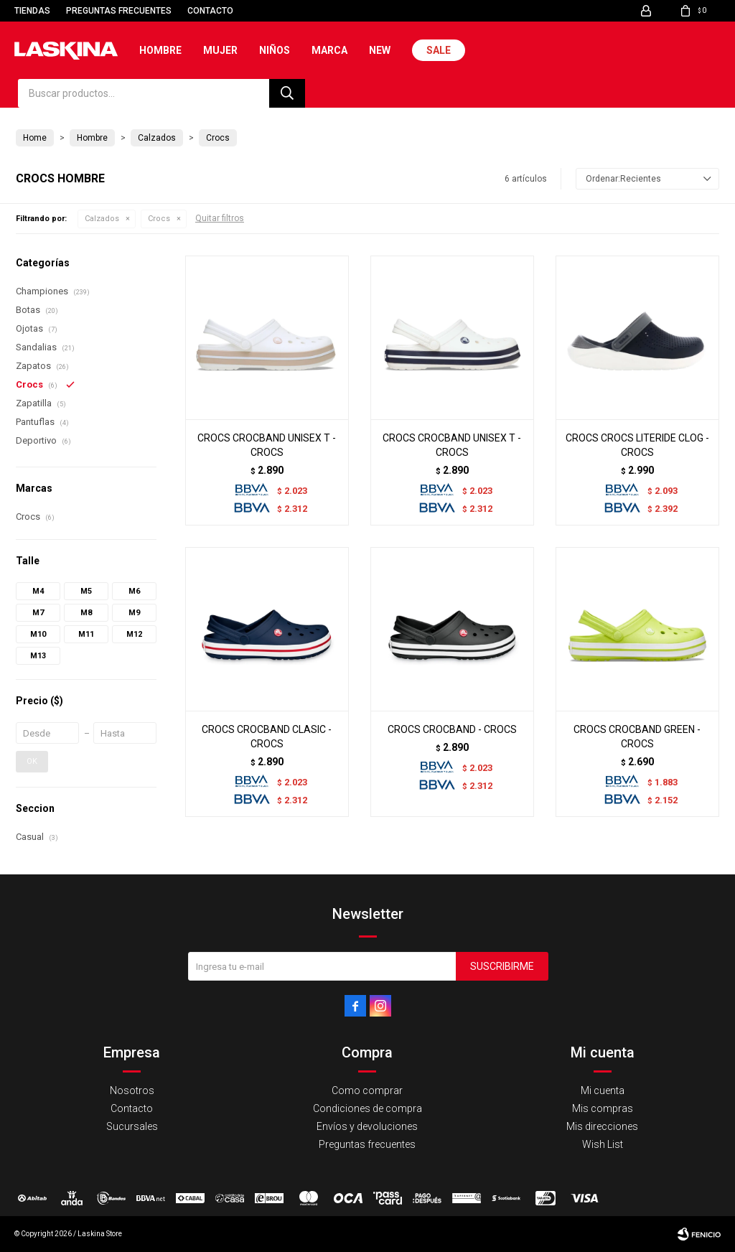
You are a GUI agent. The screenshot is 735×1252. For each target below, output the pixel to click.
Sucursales (132, 1126)
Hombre (160, 50)
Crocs (159, 218)
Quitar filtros (219, 218)
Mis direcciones (602, 1126)
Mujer (220, 50)
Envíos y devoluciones (367, 1126)
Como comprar (367, 1090)
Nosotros (132, 1090)
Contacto (210, 11)
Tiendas (32, 11)
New (379, 50)
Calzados (102, 218)
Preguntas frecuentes (119, 11)
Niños (274, 50)
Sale (438, 50)
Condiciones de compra (367, 1108)
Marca (329, 50)
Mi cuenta (602, 1090)
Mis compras (602, 1108)
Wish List (602, 1144)
